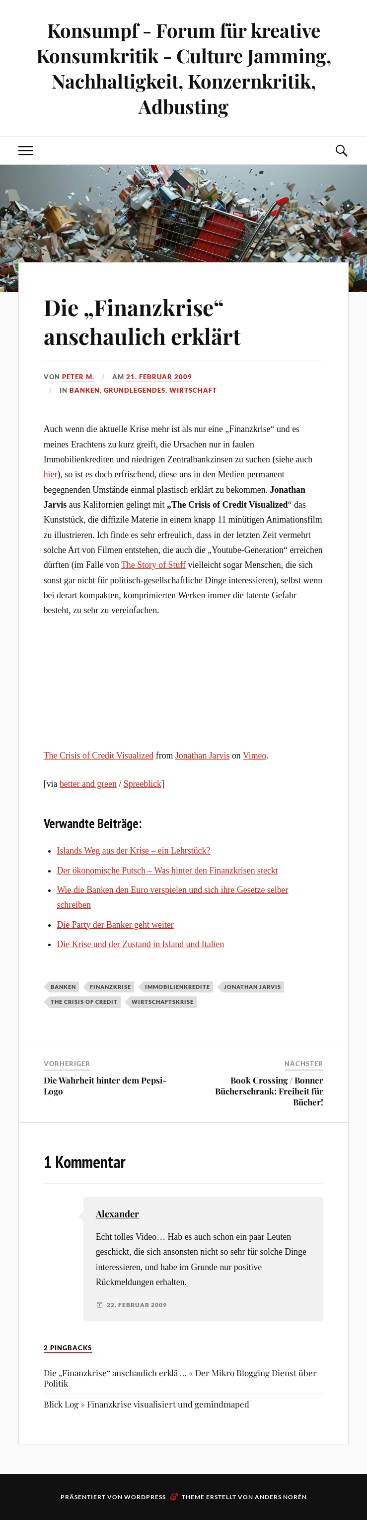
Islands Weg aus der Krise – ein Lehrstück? (133, 851)
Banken (85, 390)
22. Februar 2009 (137, 1305)
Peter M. (78, 377)
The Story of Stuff (153, 565)
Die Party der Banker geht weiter (115, 925)
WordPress (145, 1497)
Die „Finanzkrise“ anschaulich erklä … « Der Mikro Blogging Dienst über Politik (180, 1378)
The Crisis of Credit (84, 1001)
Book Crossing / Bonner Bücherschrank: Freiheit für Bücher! (269, 1091)
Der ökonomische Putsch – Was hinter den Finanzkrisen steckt (167, 870)
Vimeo (255, 755)
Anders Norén (281, 1497)
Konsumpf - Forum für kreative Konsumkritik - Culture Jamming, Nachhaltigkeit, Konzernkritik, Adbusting (183, 68)
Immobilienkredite (177, 986)
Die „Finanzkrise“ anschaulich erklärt (142, 321)
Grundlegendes (134, 390)
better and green (88, 784)
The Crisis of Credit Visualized (99, 755)
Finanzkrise (110, 986)
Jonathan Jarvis (202, 755)
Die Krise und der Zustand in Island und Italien (140, 944)
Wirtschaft (193, 390)
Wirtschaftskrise (163, 1001)
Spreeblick (142, 784)
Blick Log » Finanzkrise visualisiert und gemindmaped (146, 1404)
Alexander (117, 1213)
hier (51, 474)
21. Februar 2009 (159, 377)
